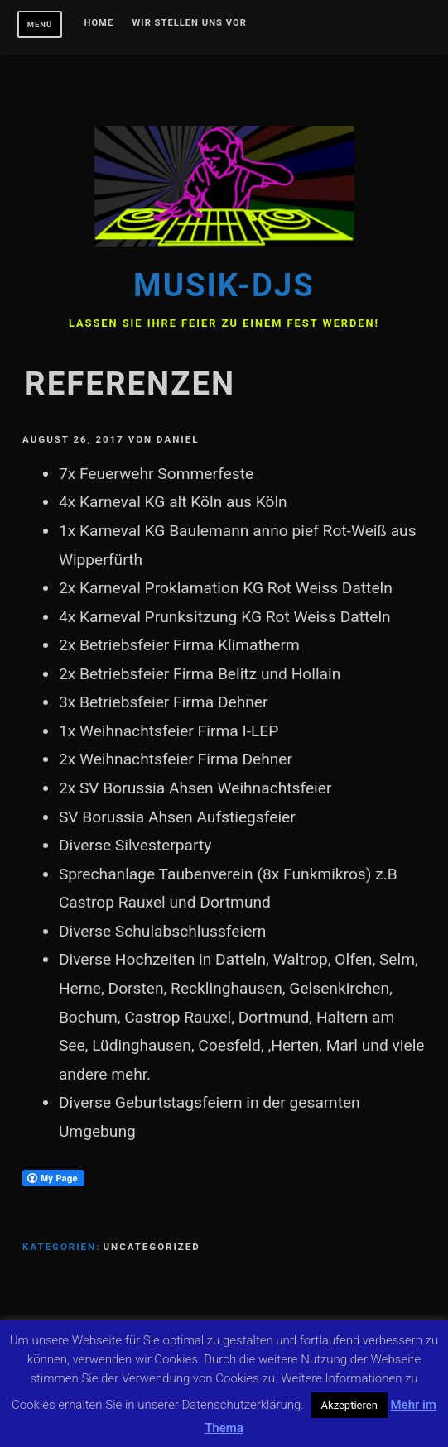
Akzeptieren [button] (349, 1405)
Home (99, 23)
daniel (178, 439)
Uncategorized (151, 1247)
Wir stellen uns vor (189, 23)
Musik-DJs (224, 285)
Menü (40, 24)
